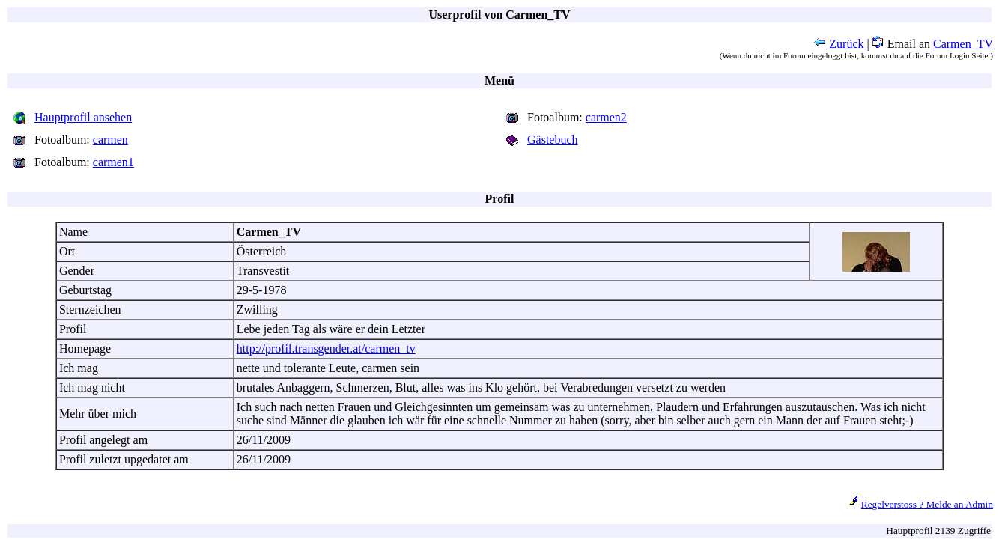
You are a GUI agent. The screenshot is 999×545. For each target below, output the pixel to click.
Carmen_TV (963, 43)
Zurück (838, 43)
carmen (110, 139)
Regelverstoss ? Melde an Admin (927, 504)
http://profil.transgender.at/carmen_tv (326, 348)
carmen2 (606, 117)
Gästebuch (552, 139)
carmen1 (113, 162)
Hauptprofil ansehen (83, 117)
